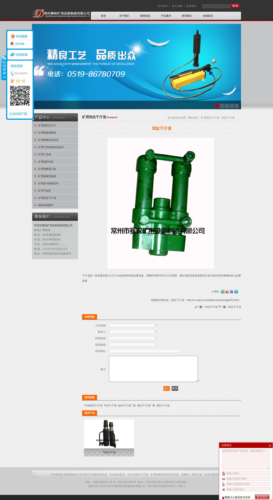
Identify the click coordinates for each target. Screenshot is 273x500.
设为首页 (162, 5)
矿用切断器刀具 (47, 168)
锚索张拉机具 (99, 479)
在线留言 (208, 15)
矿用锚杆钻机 (46, 161)
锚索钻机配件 (46, 205)
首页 (103, 15)
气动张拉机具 (117, 479)
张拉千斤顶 (234, 306)
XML (180, 491)
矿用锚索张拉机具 (48, 139)
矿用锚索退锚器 (47, 176)
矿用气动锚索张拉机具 (51, 147)
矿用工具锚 (44, 154)
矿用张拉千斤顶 (47, 197)
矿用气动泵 (44, 190)
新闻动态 (145, 15)
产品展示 (166, 15)
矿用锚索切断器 (47, 132)
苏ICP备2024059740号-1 (162, 491)
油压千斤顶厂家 (127, 410)
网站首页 (193, 117)
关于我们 (124, 15)
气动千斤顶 (211, 306)
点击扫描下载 (18, 113)
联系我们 (191, 5)
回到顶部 (181, 487)
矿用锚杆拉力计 (47, 125)
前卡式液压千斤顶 (138, 479)
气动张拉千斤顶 (93, 410)
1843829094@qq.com (55, 248)
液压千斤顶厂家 (146, 410)
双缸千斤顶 (163, 410)
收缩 (4, 67)
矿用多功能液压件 (48, 183)
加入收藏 (177, 5)
